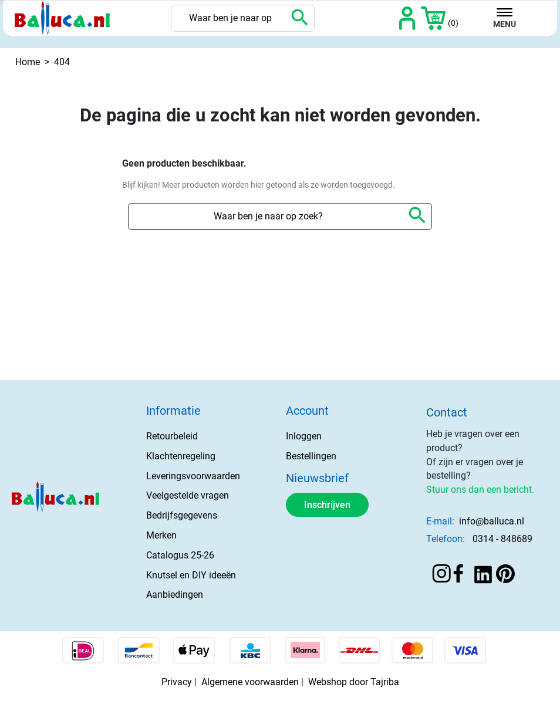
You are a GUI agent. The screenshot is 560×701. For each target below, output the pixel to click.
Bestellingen (311, 456)
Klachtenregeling (180, 456)
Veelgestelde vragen (187, 495)
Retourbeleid (172, 436)
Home (27, 61)
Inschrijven (327, 504)
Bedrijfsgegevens (181, 515)
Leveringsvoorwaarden (193, 476)
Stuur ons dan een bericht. (480, 489)
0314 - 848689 (502, 538)
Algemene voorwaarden (250, 682)
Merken (161, 535)
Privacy (176, 682)
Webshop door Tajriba (353, 682)
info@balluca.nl (491, 521)
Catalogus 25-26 (180, 555)
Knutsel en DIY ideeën (191, 575)
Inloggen (304, 436)
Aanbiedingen (174, 594)
